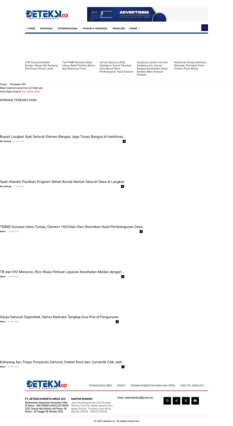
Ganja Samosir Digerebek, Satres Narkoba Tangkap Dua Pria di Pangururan (59, 317)
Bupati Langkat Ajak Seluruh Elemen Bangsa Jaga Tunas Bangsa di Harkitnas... (63, 137)
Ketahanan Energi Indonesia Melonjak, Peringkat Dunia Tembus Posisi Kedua (190, 65)
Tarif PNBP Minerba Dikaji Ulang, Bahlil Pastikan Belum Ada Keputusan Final (78, 65)
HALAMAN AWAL (31, 91)
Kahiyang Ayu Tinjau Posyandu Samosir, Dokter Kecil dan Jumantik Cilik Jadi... (62, 362)
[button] (204, 27)
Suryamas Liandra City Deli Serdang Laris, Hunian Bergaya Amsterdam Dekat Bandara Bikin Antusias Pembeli (152, 68)
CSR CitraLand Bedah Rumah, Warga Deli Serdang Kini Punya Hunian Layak (41, 65)
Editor (3, 231)
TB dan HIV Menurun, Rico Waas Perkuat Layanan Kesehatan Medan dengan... (62, 272)
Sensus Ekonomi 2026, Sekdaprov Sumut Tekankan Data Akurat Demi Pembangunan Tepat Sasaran (116, 67)
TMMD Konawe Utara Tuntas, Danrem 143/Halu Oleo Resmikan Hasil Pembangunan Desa (71, 227)
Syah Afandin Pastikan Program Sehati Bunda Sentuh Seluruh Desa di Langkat (62, 182)
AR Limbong (5, 141)
